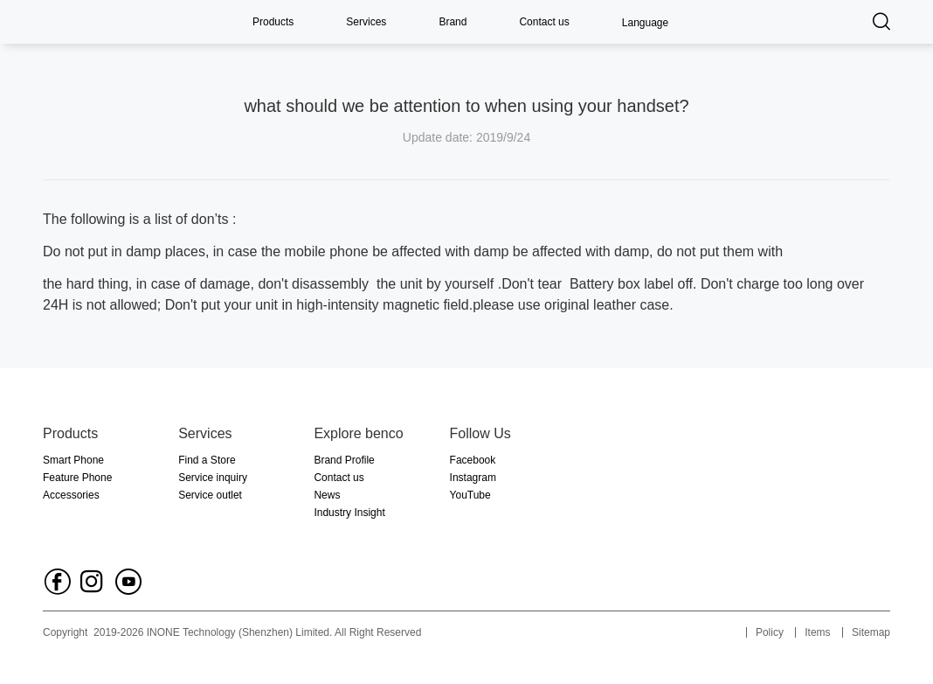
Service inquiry (212, 477)
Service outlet (210, 495)
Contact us (544, 22)
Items (817, 632)
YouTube (470, 495)
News (327, 495)
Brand (452, 22)
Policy (770, 632)
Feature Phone (77, 477)
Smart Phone (73, 460)
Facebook (473, 460)
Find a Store (206, 460)
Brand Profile (344, 460)
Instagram (473, 477)
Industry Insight (349, 512)
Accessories (71, 495)
